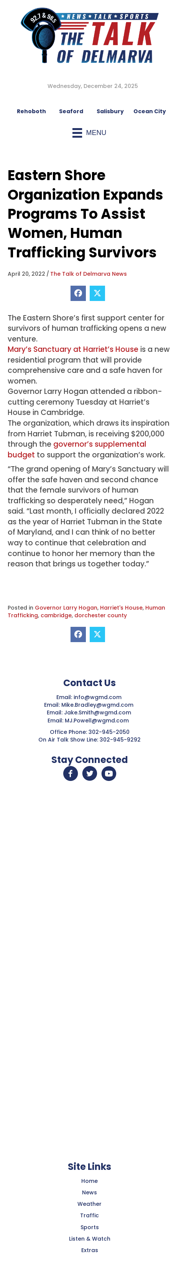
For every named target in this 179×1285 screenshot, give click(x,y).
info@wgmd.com (98, 697)
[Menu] (89, 133)
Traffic (89, 1215)
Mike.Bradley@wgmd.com (97, 705)
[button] (70, 774)
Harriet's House (121, 608)
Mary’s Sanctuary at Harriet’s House (73, 349)
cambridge (56, 615)
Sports (89, 1227)
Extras (89, 1250)
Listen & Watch (89, 1239)
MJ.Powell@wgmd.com (98, 720)
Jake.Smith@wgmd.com (98, 712)
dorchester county (100, 615)
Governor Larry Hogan (66, 608)
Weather (89, 1204)
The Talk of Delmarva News (88, 274)
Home (89, 1181)
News (89, 1192)
